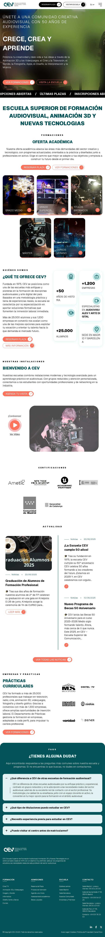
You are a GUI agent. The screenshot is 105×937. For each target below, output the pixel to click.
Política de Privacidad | (85, 932)
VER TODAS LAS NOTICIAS (51, 659)
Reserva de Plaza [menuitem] (37, 886)
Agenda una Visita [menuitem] (37, 893)
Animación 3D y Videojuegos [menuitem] (13, 890)
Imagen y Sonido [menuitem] (9, 893)
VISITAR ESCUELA (73, 5)
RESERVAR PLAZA (48, 5)
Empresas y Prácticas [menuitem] (67, 900)
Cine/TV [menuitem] (6, 886)
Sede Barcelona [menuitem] (65, 893)
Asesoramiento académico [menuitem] (40, 896)
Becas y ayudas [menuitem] (36, 900)
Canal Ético (98, 932)
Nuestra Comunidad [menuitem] (66, 896)
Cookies (73, 932)
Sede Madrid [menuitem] (64, 890)
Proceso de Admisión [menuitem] (38, 890)
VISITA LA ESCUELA (50, 82)
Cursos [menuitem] (5, 903)
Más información (17, 345)
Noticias (15, 574)
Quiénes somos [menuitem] (64, 886)
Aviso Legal (65, 932)
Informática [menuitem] (7, 896)
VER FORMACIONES (17, 82)
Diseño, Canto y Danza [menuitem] (11, 900)
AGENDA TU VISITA (16, 393)
